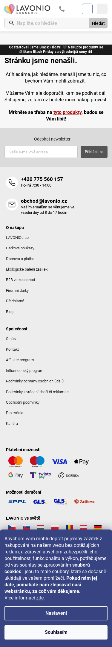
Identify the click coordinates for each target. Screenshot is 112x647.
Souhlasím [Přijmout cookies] (56, 632)
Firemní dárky (17, 290)
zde (40, 598)
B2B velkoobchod (20, 279)
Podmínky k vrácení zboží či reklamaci (38, 392)
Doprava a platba (20, 259)
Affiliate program (20, 360)
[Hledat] (56, 23)
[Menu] (102, 9)
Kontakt (12, 349)
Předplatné (15, 301)
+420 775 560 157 (42, 179)
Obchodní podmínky (22, 402)
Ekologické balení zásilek (26, 269)
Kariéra (12, 423)
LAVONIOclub (17, 237)
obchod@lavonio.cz (44, 201)
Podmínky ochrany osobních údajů (35, 381)
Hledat (98, 23)
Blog (9, 311)
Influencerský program (25, 370)
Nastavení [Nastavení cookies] (56, 613)
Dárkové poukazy (20, 248)
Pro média (14, 413)
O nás (11, 338)
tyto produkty (67, 112)
